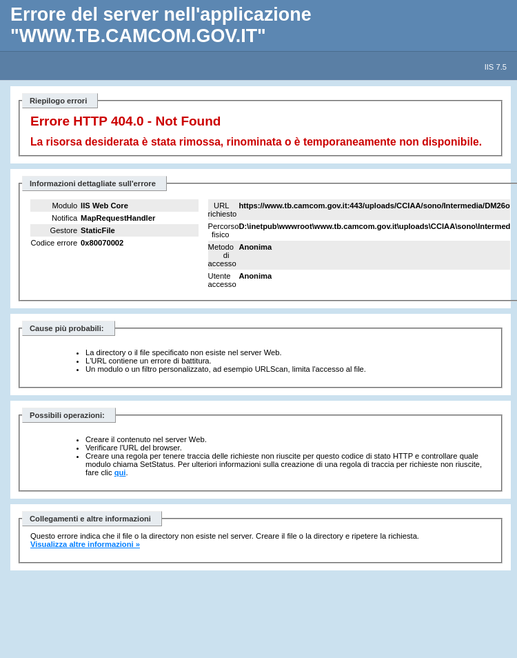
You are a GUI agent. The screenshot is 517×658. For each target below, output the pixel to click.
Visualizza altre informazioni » (85, 544)
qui (120, 472)
